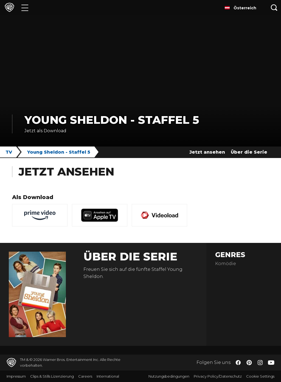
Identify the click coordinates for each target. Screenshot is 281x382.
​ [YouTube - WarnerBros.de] (271, 363)
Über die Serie (249, 152)
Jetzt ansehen (207, 152)
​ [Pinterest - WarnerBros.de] (249, 363)
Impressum (16, 376)
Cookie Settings (260, 376)
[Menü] (25, 7)
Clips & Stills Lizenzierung (52, 376)
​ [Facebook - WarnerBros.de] (238, 362)
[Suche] (274, 7)
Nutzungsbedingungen (168, 376)
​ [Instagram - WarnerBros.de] (260, 362)
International (108, 376)
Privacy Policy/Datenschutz (218, 376)
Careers (85, 376)
